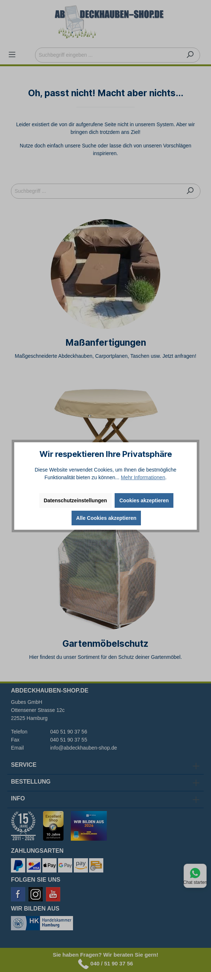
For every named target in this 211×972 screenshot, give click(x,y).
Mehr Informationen (143, 477)
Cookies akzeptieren (144, 500)
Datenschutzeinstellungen (75, 500)
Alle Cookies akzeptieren (106, 518)
